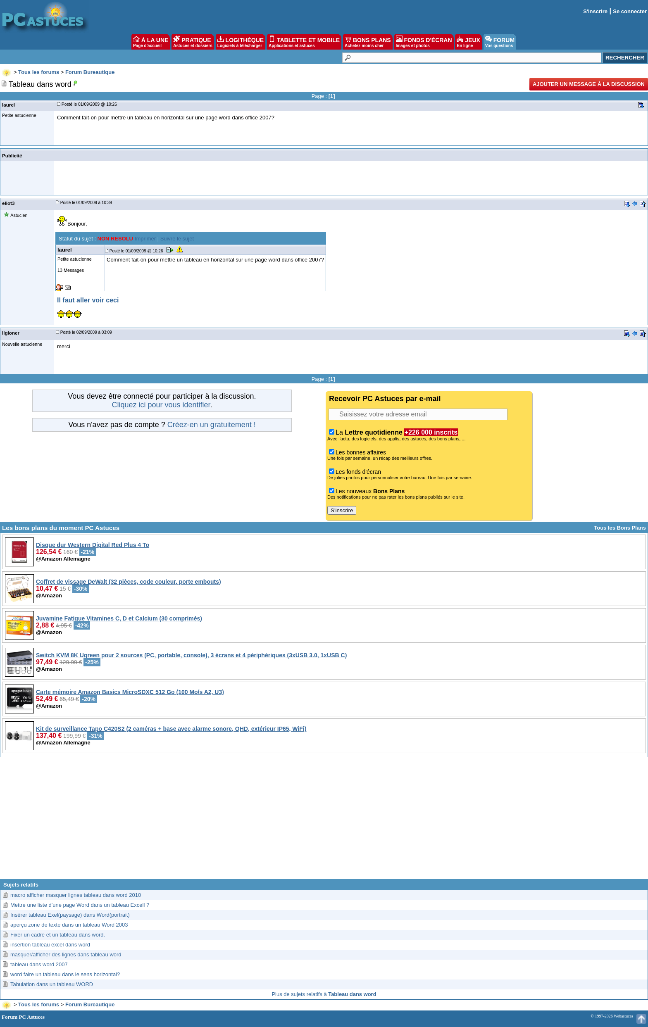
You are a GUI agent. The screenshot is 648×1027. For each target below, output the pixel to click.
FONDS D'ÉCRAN (424, 42)
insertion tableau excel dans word (50, 944)
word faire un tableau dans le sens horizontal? (65, 974)
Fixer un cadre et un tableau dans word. (57, 935)
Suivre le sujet (177, 238)
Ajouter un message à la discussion (589, 84)
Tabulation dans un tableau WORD (51, 984)
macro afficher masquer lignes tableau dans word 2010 (75, 895)
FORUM (500, 42)
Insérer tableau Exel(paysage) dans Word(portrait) (70, 915)
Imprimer (145, 238)
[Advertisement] (324, 821)
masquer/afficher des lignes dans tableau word (66, 954)
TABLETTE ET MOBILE (304, 42)
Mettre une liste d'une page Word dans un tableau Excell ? (79, 905)
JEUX (468, 42)
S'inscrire (595, 11)
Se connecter (630, 11)
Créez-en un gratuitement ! (211, 425)
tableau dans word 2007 (39, 964)
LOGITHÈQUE (240, 42)
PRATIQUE (192, 42)
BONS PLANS (368, 42)
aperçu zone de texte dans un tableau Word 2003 (69, 925)
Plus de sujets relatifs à (324, 994)
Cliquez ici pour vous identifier (161, 405)
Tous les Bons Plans (620, 528)
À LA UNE (150, 42)
